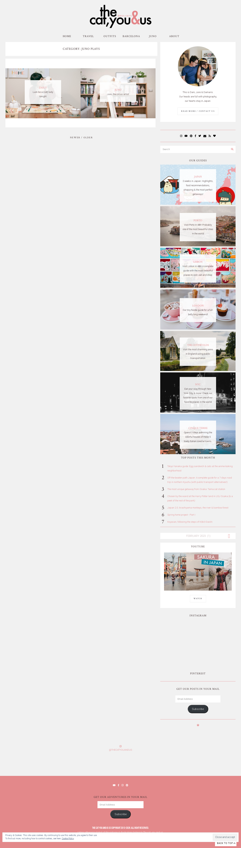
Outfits (109, 36)
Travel (88, 36)
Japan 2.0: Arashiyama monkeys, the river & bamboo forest (197, 507)
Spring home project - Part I (181, 514)
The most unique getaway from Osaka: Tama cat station (196, 489)
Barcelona (131, 36)
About (174, 36)
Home (67, 36)
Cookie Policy (68, 838)
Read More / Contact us (197, 111)
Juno (153, 36)
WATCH (198, 598)
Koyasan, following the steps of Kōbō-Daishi (189, 521)
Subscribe (198, 709)
